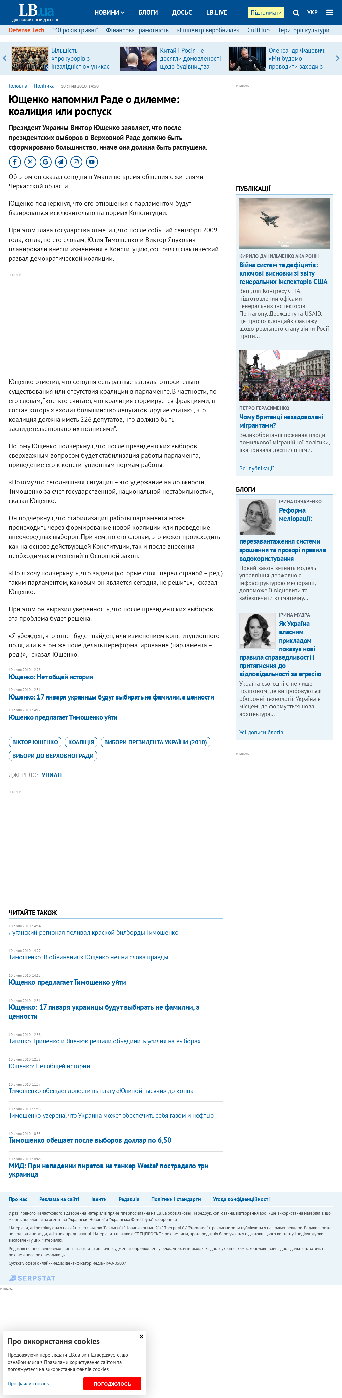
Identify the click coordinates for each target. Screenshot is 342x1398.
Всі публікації (256, 468)
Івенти (99, 1199)
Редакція (129, 1199)
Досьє (182, 12)
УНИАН (52, 775)
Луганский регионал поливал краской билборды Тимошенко (94, 932)
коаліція (81, 742)
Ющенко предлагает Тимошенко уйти (63, 717)
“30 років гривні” (75, 30)
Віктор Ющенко (35, 742)
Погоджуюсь (112, 1384)
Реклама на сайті (59, 1199)
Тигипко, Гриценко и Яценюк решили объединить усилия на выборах (105, 1041)
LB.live (216, 12)
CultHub (258, 30)
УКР (312, 12)
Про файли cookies (28, 1383)
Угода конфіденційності (241, 1199)
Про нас (18, 1199)
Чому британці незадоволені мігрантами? (281, 421)
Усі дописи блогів (261, 732)
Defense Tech (26, 30)
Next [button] (337, 58)
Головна (18, 85)
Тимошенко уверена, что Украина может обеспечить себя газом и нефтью (111, 1115)
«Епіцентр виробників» (208, 30)
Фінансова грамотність (137, 30)
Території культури (303, 30)
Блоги (148, 12)
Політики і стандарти (176, 1199)
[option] (63, 58)
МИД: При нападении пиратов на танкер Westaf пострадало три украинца (108, 1170)
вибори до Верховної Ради (53, 756)
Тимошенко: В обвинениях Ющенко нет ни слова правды (88, 957)
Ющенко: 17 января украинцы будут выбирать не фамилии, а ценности (111, 697)
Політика (44, 85)
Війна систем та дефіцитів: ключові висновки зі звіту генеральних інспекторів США (283, 273)
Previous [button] (4, 58)
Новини (109, 12)
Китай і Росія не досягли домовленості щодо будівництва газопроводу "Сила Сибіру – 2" (190, 66)
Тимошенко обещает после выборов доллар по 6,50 (90, 1140)
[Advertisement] (116, 325)
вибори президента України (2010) (155, 742)
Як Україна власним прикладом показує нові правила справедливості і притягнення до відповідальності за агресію (280, 648)
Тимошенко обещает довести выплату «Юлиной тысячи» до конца (101, 1090)
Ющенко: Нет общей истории (51, 676)
